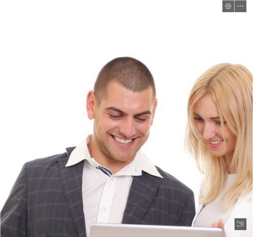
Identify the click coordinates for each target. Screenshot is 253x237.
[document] (126, 118)
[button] (228, 6)
